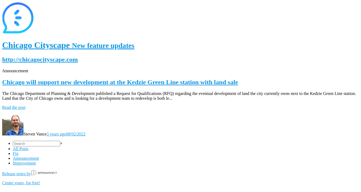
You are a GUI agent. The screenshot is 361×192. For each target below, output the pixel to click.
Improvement (24, 163)
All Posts (20, 148)
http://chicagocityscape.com (40, 59)
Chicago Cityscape (68, 45)
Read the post (13, 107)
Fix (15, 153)
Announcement (26, 158)
